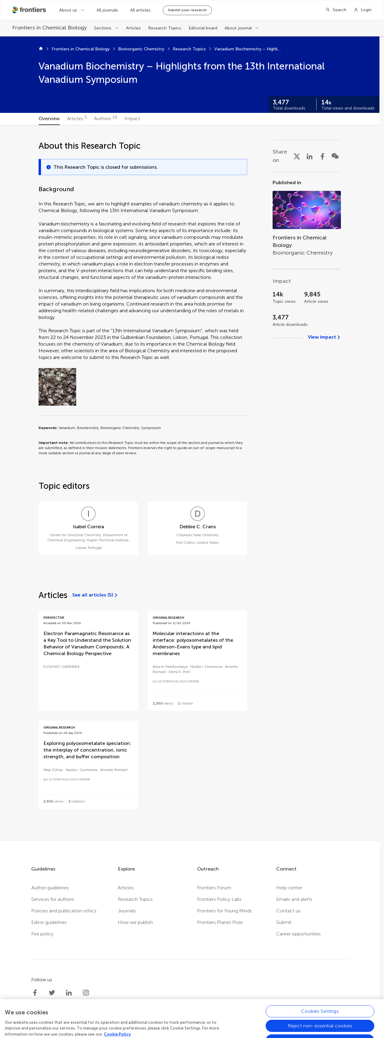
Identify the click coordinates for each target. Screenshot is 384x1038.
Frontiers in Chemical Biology (81, 49)
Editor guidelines (49, 922)
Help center (289, 888)
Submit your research (187, 10)
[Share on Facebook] (322, 156)
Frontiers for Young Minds (224, 911)
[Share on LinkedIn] (310, 156)
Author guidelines (50, 888)
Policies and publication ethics (64, 911)
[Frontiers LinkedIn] (69, 992)
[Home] (41, 49)
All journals (107, 10)
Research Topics (164, 28)
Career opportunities (298, 934)
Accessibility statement (254, 1034)
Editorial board (203, 28)
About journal (238, 28)
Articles (133, 28)
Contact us (288, 911)
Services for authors (52, 899)
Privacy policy (155, 1034)
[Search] (335, 10)
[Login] (363, 10)
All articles (140, 10)
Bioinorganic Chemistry (141, 49)
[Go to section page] (307, 220)
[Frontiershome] (29, 10)
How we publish (135, 922)
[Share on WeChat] (335, 156)
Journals (127, 911)
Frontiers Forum (214, 888)
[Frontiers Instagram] (86, 992)
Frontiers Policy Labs (219, 899)
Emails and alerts (294, 899)
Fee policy (42, 934)
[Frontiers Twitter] (52, 992)
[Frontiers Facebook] (35, 992)
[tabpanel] (190, 482)
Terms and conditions (199, 1034)
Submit (284, 922)
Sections (102, 28)
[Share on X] (297, 156)
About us (68, 10)
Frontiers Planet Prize (220, 922)
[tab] (49, 119)
